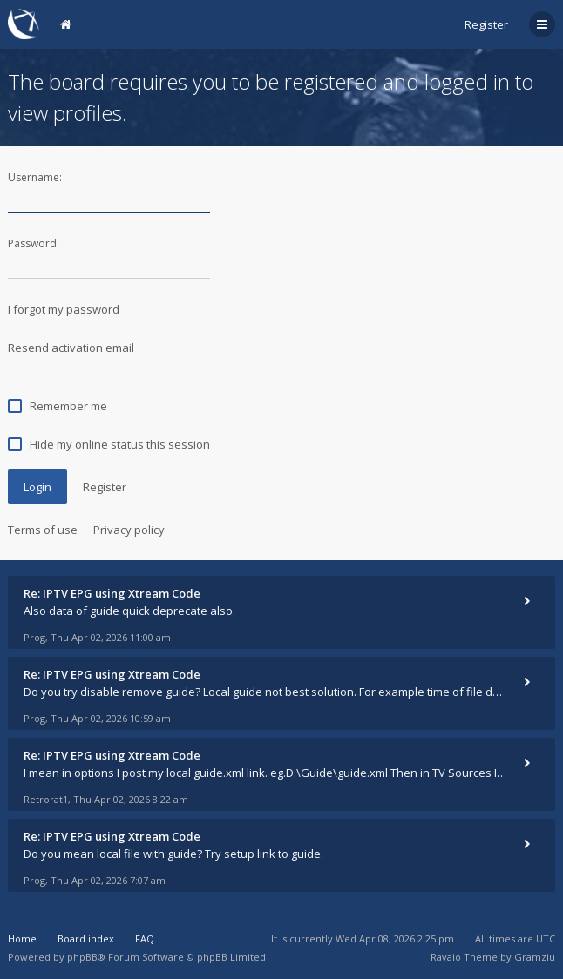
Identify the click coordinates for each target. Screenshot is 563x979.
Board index (86, 938)
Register (486, 24)
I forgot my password (63, 309)
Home (22, 938)
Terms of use (43, 529)
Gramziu (534, 956)
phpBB (82, 956)
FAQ (144, 938)
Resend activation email (71, 347)
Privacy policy (129, 529)
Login (37, 487)
